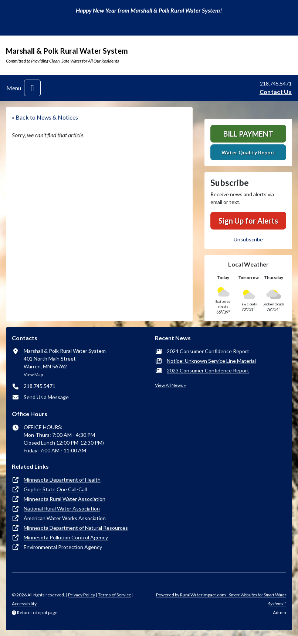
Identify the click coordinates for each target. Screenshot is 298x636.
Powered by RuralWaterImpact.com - (221, 599)
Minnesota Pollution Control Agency (66, 537)
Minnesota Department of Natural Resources (76, 528)
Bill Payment (248, 133)
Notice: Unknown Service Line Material (211, 361)
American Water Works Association (65, 518)
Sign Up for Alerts (248, 220)
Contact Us (276, 91)
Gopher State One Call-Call (55, 489)
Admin (279, 612)
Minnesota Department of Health (62, 479)
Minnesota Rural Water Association (64, 499)
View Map (33, 374)
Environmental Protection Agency (63, 547)
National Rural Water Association (62, 508)
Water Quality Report (248, 152)
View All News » (170, 385)
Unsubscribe (248, 239)
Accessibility (24, 603)
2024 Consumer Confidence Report (208, 351)
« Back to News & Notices (45, 117)
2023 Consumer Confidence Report (208, 370)
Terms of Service (114, 594)
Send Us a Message (46, 397)
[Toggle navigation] (32, 88)
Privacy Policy (81, 594)
